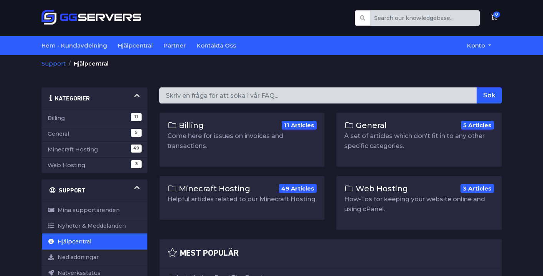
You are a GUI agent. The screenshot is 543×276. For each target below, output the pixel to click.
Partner (174, 45)
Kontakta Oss (216, 45)
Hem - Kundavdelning (74, 45)
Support (53, 63)
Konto (477, 45)
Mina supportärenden (84, 210)
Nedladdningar (73, 257)
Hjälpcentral (135, 45)
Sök (489, 95)
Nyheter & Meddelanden (87, 225)
